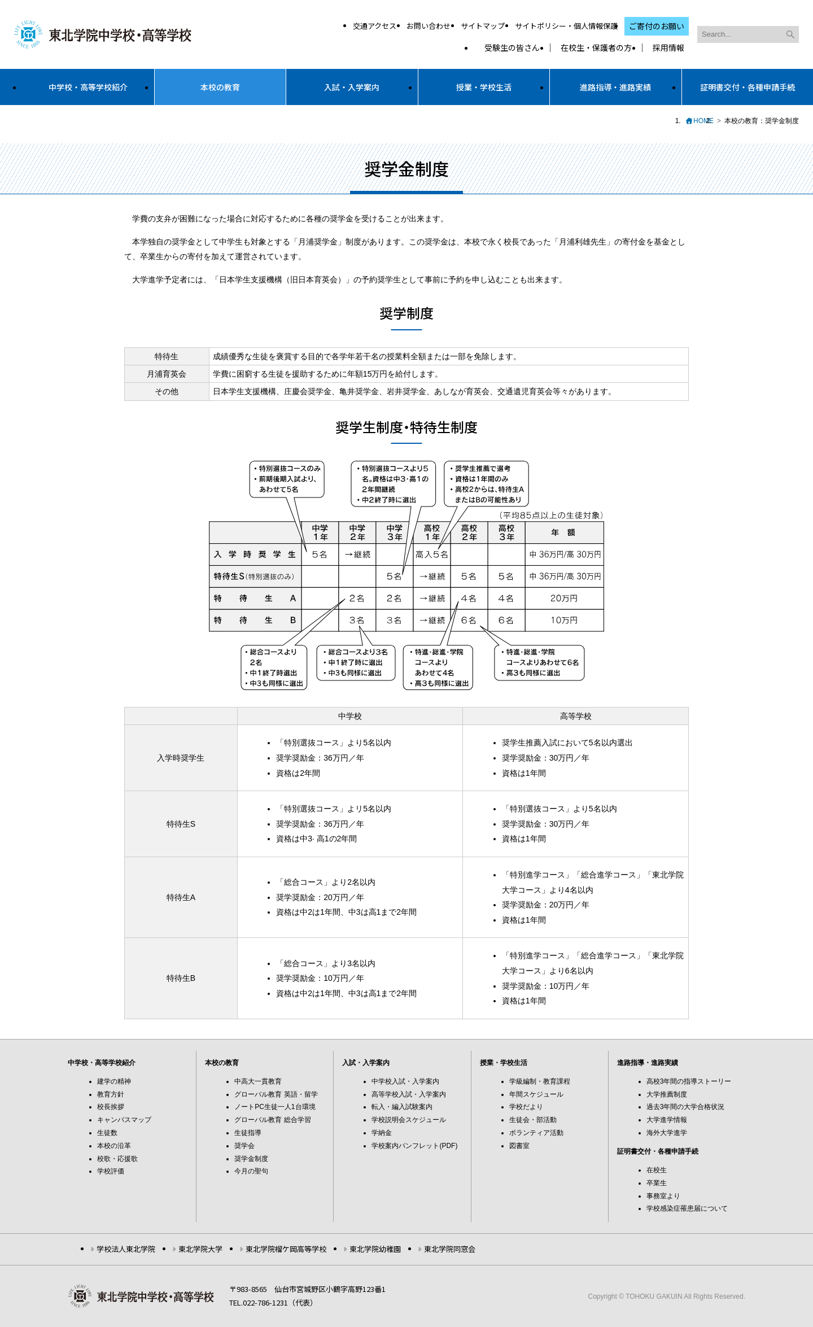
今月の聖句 (251, 1171)
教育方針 (110, 1094)
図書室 (519, 1146)
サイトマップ (483, 25)
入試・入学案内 (351, 87)
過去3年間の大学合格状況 (685, 1107)
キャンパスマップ (124, 1120)
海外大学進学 (666, 1133)
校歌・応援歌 (117, 1159)
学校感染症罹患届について (687, 1208)
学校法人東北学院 (126, 1248)
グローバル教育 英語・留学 (275, 1094)
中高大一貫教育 (258, 1081)
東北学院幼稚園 (375, 1248)
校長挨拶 (110, 1107)
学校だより (526, 1107)
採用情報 (668, 47)
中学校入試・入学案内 (405, 1081)
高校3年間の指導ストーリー (689, 1081)
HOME (703, 121)
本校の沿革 (114, 1146)
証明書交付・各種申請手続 (747, 87)
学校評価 (110, 1171)
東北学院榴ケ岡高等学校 (286, 1248)
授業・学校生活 (484, 87)
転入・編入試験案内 (401, 1107)
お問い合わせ (428, 25)
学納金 (381, 1133)
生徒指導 (247, 1133)
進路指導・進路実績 (615, 87)
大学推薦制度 (666, 1094)
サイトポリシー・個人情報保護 (566, 25)
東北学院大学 (200, 1248)
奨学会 (244, 1146)
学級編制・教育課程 (539, 1081)
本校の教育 (220, 87)
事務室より (663, 1196)
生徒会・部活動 (533, 1120)
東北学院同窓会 (449, 1248)
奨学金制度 (251, 1159)
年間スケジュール (536, 1094)
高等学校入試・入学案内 (408, 1094)
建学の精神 (114, 1081)
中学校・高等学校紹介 (88, 87)
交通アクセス (374, 25)
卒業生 (656, 1183)
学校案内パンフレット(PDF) (414, 1146)
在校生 (656, 1170)
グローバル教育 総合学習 (272, 1120)
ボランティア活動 (536, 1133)
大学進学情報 (666, 1120)
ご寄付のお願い (656, 26)
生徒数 (107, 1133)
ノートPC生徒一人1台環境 (274, 1107)
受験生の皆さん (512, 47)
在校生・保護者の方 (596, 47)
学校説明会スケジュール (408, 1120)
